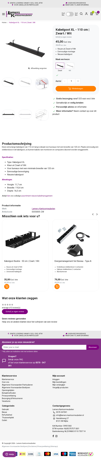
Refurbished (7, 415)
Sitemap (54, 446)
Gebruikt (5, 409)
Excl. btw (63, 14)
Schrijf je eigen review (64, 37)
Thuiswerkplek (8, 418)
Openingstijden (8, 390)
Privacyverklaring (9, 396)
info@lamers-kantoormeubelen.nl (70, 415)
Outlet (4, 420)
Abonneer (93, 347)
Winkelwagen (75, 88)
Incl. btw (76, 14)
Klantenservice (8, 379)
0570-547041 (61, 412)
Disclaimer (32, 446)
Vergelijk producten (60, 387)
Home (4, 22)
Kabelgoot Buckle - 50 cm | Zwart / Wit (21, 261)
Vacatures (6, 401)
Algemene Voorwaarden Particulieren (17, 385)
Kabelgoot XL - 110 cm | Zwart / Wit (22, 22)
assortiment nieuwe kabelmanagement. (37, 196)
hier (8, 196)
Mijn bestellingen (59, 382)
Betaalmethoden (9, 393)
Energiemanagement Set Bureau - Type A (72, 261)
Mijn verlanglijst (59, 385)
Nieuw (4, 412)
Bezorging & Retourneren (12, 398)
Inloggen (56, 379)
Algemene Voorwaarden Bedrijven (16, 387)
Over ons (5, 382)
